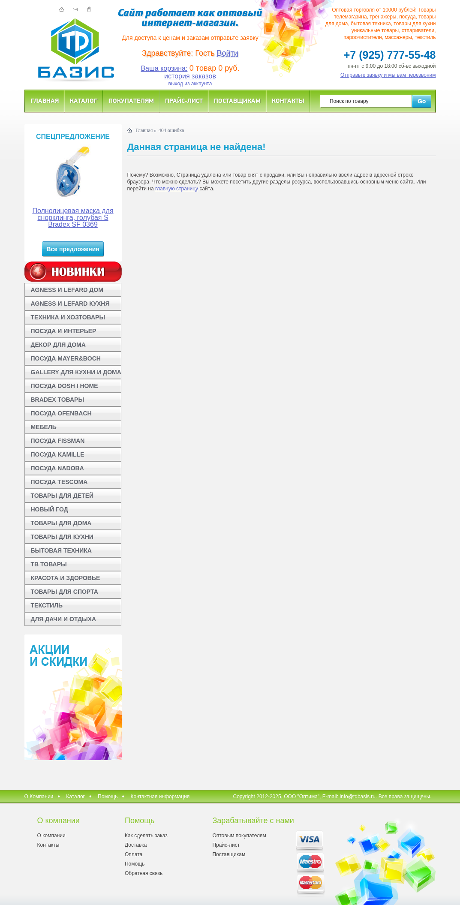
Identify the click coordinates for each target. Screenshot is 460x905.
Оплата (133, 854)
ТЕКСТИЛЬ (47, 605)
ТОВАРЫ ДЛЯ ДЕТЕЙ (62, 495)
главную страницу (176, 189)
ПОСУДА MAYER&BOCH (66, 358)
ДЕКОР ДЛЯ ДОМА (58, 344)
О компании (51, 836)
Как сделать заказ (146, 836)
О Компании (39, 797)
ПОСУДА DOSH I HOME (64, 385)
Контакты (288, 100)
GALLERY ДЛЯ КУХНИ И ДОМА (76, 372)
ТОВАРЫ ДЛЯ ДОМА (61, 523)
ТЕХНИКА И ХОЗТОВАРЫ (68, 317)
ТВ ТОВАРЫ (49, 564)
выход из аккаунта (190, 84)
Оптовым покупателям (239, 836)
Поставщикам (237, 100)
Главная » (145, 130)
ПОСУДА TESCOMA (59, 481)
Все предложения (72, 249)
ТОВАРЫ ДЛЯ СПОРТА (64, 591)
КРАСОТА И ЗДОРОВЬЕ (65, 577)
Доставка (136, 845)
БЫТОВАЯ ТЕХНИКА (61, 550)
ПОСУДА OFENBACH (61, 413)
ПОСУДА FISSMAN (58, 440)
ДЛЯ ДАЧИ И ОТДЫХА (63, 619)
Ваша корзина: (164, 68)
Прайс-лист (184, 100)
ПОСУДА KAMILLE (57, 454)
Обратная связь (143, 873)
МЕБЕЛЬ (44, 427)
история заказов (190, 76)
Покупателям (131, 100)
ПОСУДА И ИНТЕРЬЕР (63, 331)
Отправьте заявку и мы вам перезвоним (388, 75)
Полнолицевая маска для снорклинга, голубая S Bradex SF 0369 (72, 217)
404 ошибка (171, 130)
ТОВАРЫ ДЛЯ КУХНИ (62, 536)
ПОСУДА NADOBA (57, 468)
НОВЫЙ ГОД (49, 509)
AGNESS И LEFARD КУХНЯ (70, 303)
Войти (227, 53)
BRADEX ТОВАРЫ (57, 399)
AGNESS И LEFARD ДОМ (67, 289)
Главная (44, 100)
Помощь (107, 797)
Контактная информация (159, 797)
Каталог (83, 100)
